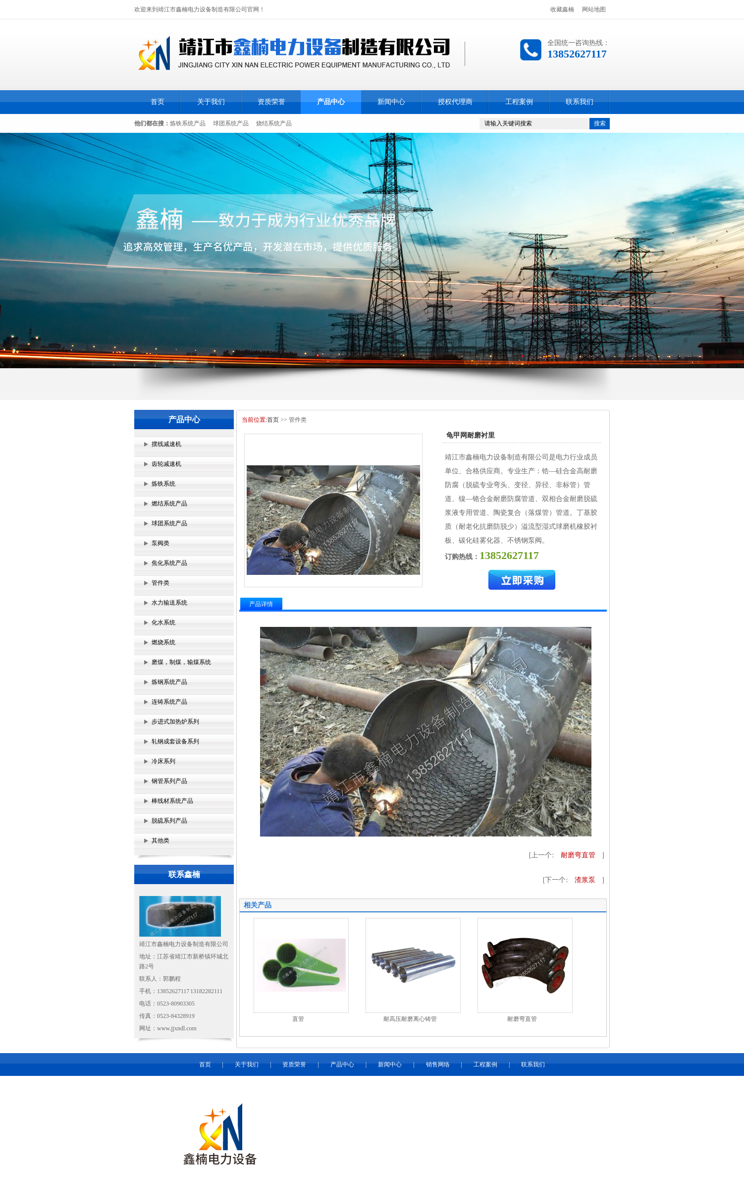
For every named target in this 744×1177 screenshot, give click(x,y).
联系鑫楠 (184, 874)
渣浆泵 (585, 880)
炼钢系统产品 (169, 681)
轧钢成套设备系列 (175, 741)
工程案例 (519, 102)
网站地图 (594, 9)
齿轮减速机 (166, 463)
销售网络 (438, 1064)
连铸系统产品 (169, 701)
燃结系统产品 (169, 503)
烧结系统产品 (274, 123)
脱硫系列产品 (169, 820)
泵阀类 (160, 543)
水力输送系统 (169, 602)
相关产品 (257, 905)
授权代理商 (455, 102)
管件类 (160, 582)
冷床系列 (163, 761)
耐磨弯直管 (578, 855)
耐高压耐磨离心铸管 (410, 1018)
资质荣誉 (271, 102)
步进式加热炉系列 (175, 721)
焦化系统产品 (169, 563)
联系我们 (579, 102)
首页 (157, 102)
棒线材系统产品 (172, 800)
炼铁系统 (163, 483)
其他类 (160, 840)
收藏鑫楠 (562, 9)
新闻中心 (391, 102)
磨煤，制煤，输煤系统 (181, 662)
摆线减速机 (166, 444)
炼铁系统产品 (188, 123)
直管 (298, 1018)
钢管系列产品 (169, 781)
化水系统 (163, 622)
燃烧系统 (163, 642)
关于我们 (211, 102)
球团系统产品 (231, 123)
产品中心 (331, 102)
